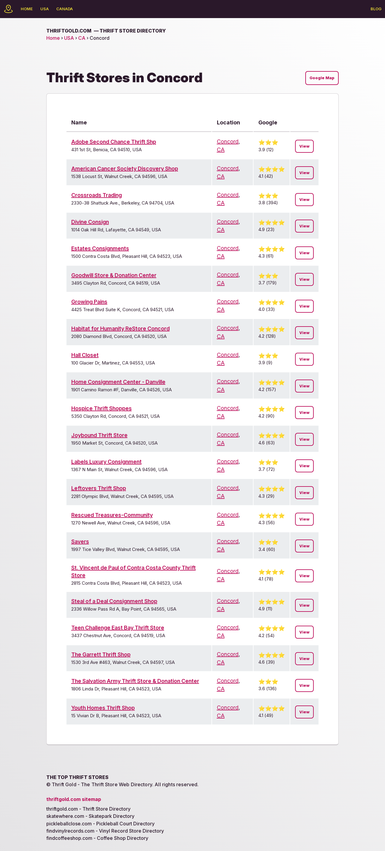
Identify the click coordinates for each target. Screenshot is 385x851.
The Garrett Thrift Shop (101, 654)
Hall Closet (85, 355)
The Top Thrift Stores (77, 777)
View (304, 146)
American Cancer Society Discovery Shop (124, 168)
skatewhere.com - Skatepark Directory (90, 816)
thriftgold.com (106, 30)
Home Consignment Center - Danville (118, 382)
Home (27, 8)
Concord (228, 141)
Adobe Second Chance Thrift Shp (113, 142)
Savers (80, 541)
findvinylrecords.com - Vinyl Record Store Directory (105, 831)
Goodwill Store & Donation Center (113, 275)
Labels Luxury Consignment (106, 461)
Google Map (322, 78)
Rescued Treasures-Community (112, 515)
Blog (376, 8)
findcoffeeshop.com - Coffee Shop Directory (97, 838)
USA (44, 8)
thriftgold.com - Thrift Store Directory (88, 809)
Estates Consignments (100, 248)
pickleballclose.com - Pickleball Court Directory (100, 824)
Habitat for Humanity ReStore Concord (120, 328)
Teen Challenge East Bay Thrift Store (117, 627)
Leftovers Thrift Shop (98, 488)
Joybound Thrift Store (99, 435)
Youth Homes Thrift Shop (103, 708)
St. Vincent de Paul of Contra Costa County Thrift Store (133, 571)
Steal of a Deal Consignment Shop (114, 601)
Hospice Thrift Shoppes (101, 408)
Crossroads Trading (96, 195)
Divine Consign (90, 222)
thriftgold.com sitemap (73, 799)
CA (81, 38)
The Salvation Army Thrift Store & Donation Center (135, 681)
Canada (64, 8)
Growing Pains (89, 302)
